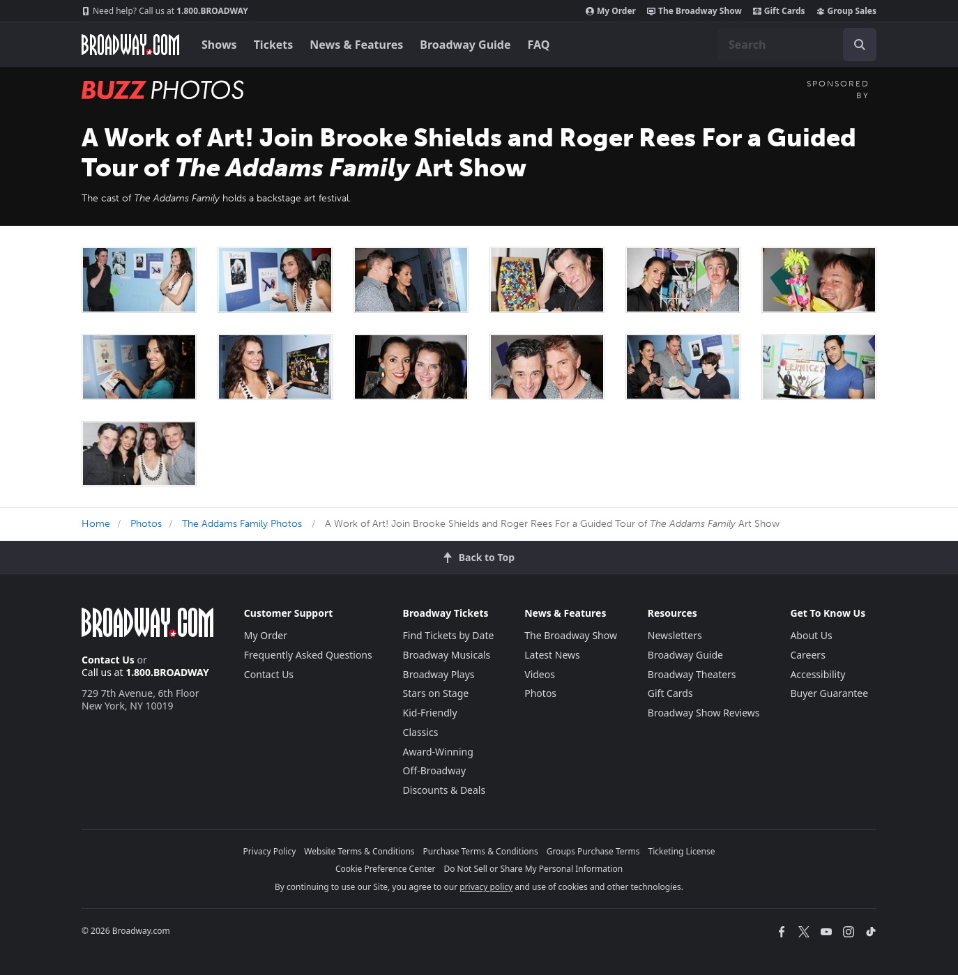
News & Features (356, 44)
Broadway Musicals (447, 654)
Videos (539, 674)
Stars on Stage (436, 693)
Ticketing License (681, 851)
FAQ (539, 44)
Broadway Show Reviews (704, 712)
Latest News (552, 654)
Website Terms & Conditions (359, 851)
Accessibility (817, 674)
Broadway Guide (465, 44)
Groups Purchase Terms (593, 851)
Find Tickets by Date (448, 635)
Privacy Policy (269, 851)
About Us (811, 635)
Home (96, 524)
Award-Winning (438, 751)
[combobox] (796, 44)
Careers (807, 654)
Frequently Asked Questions (308, 654)
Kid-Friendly (430, 712)
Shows (219, 44)
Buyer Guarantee (829, 693)
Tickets (274, 44)
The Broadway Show (694, 11)
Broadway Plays (439, 674)
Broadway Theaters (692, 674)
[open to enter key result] (859, 44)
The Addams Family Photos (242, 524)
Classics (421, 732)
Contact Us (108, 659)
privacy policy (485, 887)
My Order (611, 11)
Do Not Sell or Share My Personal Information (533, 869)
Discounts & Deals (444, 790)
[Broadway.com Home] (130, 44)
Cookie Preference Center (385, 869)
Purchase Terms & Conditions (480, 851)
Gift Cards (779, 11)
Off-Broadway (434, 770)
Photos (146, 524)
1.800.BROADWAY (165, 11)
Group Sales (846, 11)
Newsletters (675, 635)
